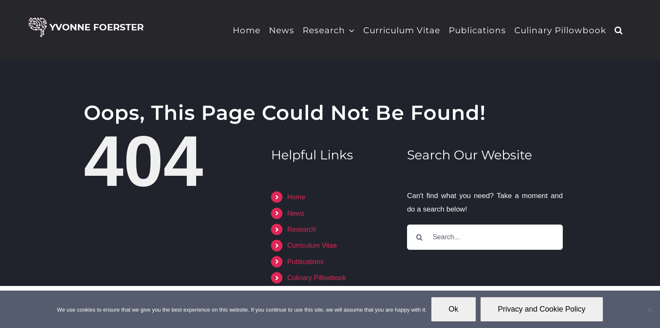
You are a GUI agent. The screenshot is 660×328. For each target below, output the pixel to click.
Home (296, 197)
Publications (305, 261)
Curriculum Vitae (312, 245)
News (295, 213)
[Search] (419, 237)
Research (301, 229)
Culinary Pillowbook (316, 277)
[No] (649, 309)
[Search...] (485, 237)
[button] (619, 29)
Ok (453, 309)
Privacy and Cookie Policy (541, 309)
